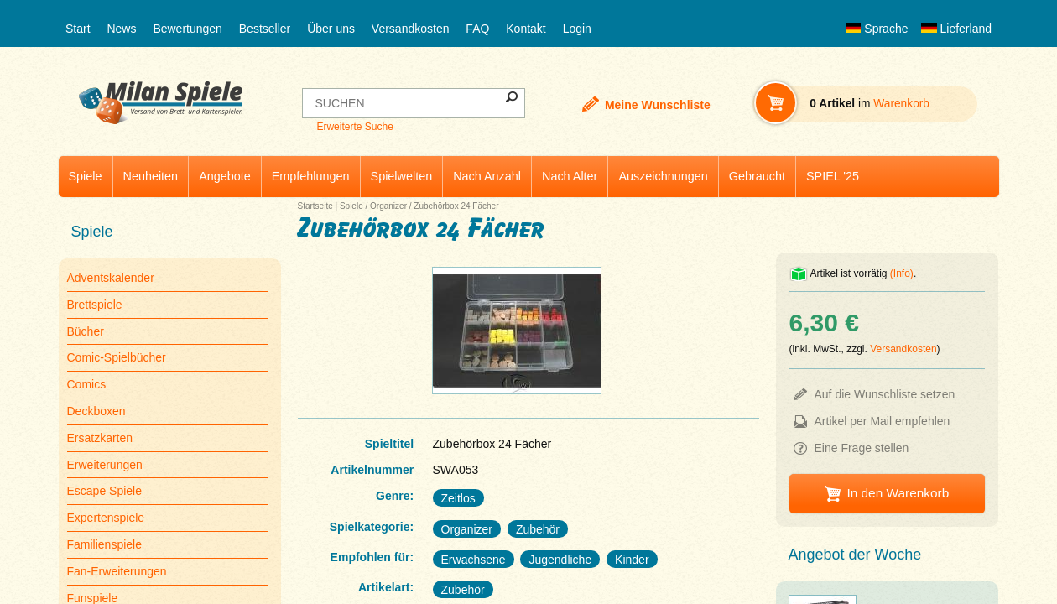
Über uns (331, 28)
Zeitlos (458, 498)
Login (577, 28)
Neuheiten (151, 176)
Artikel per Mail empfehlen (882, 421)
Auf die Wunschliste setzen (885, 394)
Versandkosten (411, 28)
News (121, 28)
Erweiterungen (105, 464)
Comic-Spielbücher (116, 357)
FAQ (477, 28)
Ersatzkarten (100, 438)
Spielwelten (402, 176)
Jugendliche (559, 559)
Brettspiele (94, 304)
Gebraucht (757, 176)
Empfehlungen (311, 176)
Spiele (85, 176)
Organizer (388, 206)
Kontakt (525, 28)
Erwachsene (473, 559)
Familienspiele (104, 544)
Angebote (225, 176)
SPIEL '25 (832, 176)
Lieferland (956, 28)
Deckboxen (96, 411)
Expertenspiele (106, 517)
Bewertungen (187, 28)
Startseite (315, 206)
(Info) (902, 273)
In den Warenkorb (897, 493)
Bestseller (264, 28)
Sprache (877, 28)
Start (78, 28)
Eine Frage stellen (862, 448)
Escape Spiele (105, 490)
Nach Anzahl (487, 176)
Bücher (85, 331)
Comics (87, 384)
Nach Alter (569, 176)
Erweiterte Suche (354, 127)
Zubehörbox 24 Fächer (456, 206)
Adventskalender (110, 277)
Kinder (631, 559)
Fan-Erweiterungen (117, 571)
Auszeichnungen (662, 176)
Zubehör (538, 529)
